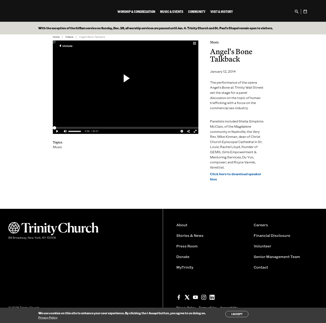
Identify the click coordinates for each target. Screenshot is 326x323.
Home (56, 36)
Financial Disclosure (272, 235)
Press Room (187, 245)
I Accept (236, 314)
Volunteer (262, 245)
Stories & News (190, 235)
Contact (261, 267)
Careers (261, 224)
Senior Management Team (277, 256)
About (181, 224)
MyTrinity (184, 267)
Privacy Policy (47, 317)
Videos (69, 36)
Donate (182, 256)
